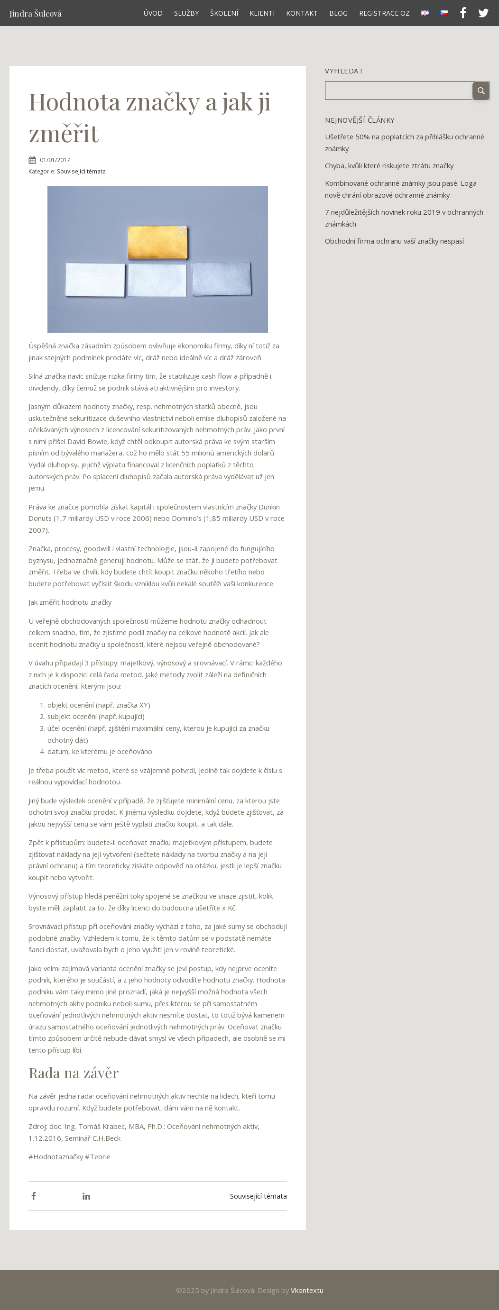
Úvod (153, 13)
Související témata (81, 171)
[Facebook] (33, 1196)
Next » (366, 256)
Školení (224, 13)
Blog (338, 13)
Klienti (262, 13)
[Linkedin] (86, 1196)
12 (359, 256)
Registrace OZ (384, 13)
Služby (186, 13)
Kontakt (302, 13)
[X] (60, 1196)
